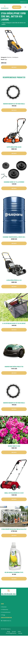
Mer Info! (14, 67)
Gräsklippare (15, 57)
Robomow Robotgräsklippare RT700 (14, 366)
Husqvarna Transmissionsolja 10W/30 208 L (14, 237)
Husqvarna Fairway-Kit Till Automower (14, 182)
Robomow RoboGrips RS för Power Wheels (14, 403)
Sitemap (20, 633)
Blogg (3, 615)
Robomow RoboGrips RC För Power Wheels (14, 104)
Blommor (4, 607)
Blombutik (17, 7)
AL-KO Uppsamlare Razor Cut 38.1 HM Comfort (14, 323)
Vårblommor (5, 609)
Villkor (19, 631)
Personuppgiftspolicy (11, 633)
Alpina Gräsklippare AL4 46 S (14, 280)
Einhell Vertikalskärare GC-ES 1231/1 (14, 493)
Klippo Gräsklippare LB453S (14, 147)
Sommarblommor (6, 612)
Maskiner (9, 57)
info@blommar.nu (23, 1)
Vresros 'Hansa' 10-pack (14, 446)
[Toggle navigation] (25, 7)
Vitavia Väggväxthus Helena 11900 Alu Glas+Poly (14, 529)
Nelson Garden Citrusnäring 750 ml (14, 572)
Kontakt (14, 631)
